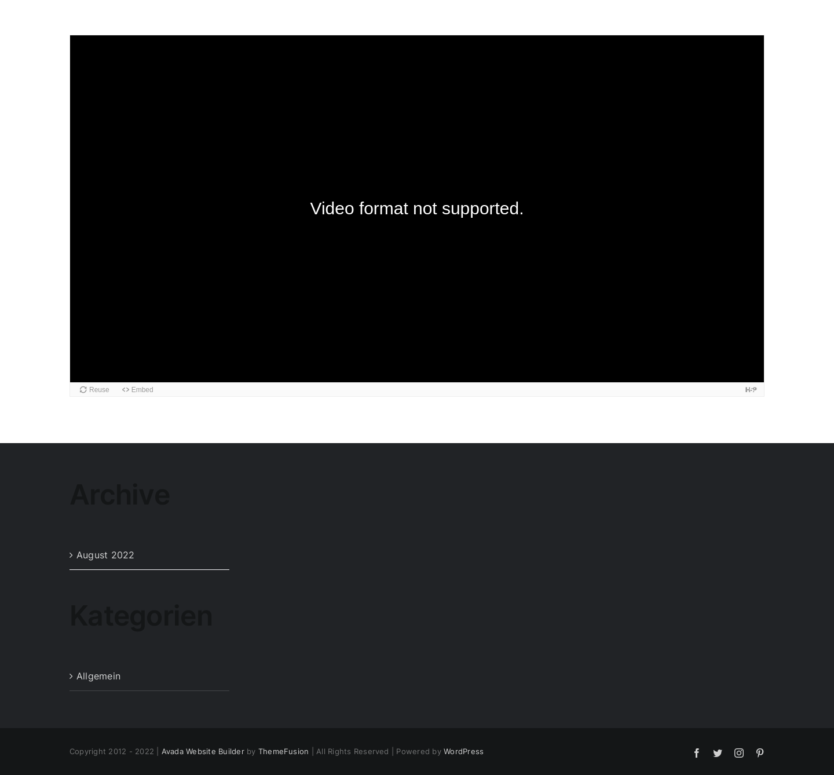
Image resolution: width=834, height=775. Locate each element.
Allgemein (98, 676)
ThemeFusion (283, 751)
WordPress (464, 751)
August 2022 (105, 555)
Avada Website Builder (203, 751)
